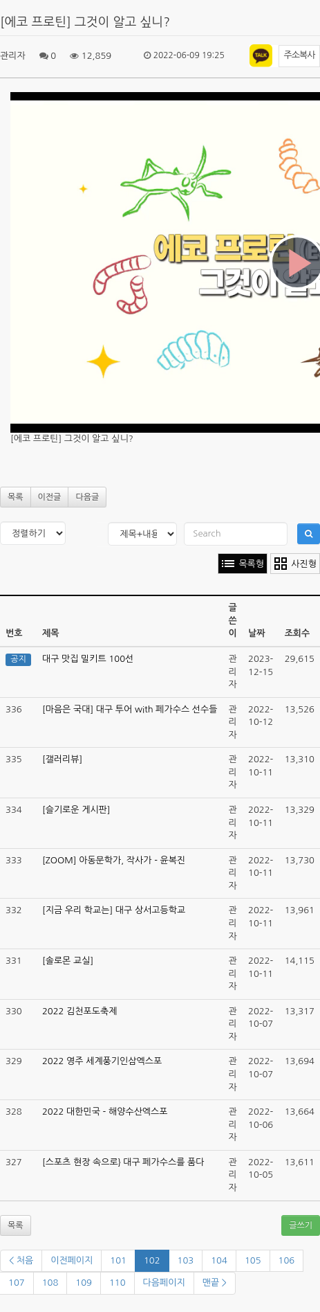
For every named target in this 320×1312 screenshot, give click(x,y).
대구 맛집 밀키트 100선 (87, 658)
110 (117, 1282)
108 (50, 1282)
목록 (15, 497)
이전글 (50, 497)
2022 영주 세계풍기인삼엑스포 (102, 1061)
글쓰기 (300, 1225)
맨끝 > (215, 1282)
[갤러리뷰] (62, 759)
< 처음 (21, 1260)
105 (253, 1260)
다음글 (87, 497)
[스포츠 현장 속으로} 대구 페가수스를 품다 (123, 1162)
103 (186, 1260)
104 (219, 1260)
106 (287, 1260)
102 (152, 1260)
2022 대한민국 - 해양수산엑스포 (105, 1111)
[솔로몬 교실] (67, 960)
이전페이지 (71, 1260)
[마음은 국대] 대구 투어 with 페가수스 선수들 (130, 709)
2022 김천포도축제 (79, 1011)
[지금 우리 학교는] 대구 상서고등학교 (113, 910)
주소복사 (299, 55)
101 (118, 1260)
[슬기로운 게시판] (76, 809)
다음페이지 (164, 1282)
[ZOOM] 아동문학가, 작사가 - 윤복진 (113, 860)
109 (83, 1282)
